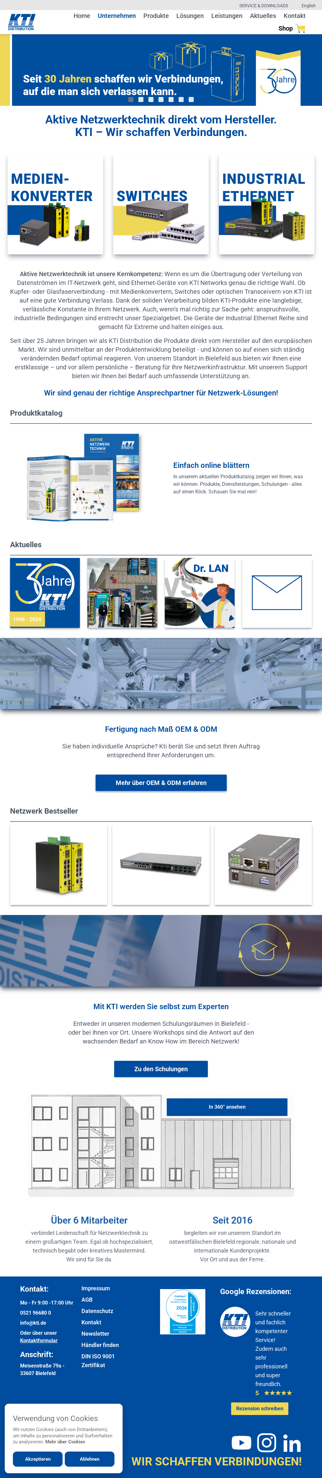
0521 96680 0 (35, 1313)
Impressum (95, 1288)
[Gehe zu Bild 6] (181, 99)
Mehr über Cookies (65, 1442)
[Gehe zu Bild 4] (161, 99)
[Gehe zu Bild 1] (130, 99)
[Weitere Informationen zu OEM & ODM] (161, 783)
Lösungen (190, 16)
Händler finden (100, 1345)
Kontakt (295, 16)
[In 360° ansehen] (227, 1107)
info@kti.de (33, 1323)
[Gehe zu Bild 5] (171, 99)
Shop (292, 28)
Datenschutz (97, 1311)
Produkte (156, 16)
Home (82, 16)
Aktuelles (263, 16)
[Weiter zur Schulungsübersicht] (161, 1069)
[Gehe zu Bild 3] (150, 99)
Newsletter (95, 1333)
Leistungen (226, 16)
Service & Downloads (263, 5)
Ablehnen (89, 1459)
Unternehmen (117, 16)
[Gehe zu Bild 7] (191, 99)
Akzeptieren (38, 1459)
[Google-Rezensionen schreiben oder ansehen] (259, 1408)
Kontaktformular (39, 1341)
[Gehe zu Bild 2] (140, 99)
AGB (86, 1299)
